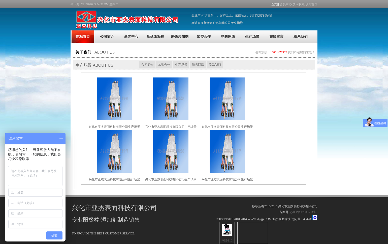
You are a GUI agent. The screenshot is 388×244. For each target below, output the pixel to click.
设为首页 (311, 4)
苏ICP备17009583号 (303, 212)
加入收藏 (299, 4)
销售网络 (198, 64)
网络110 (227, 240)
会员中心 (286, 4)
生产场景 (181, 64)
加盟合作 (164, 64)
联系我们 (215, 64)
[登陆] (275, 4)
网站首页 (83, 36)
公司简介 (147, 64)
